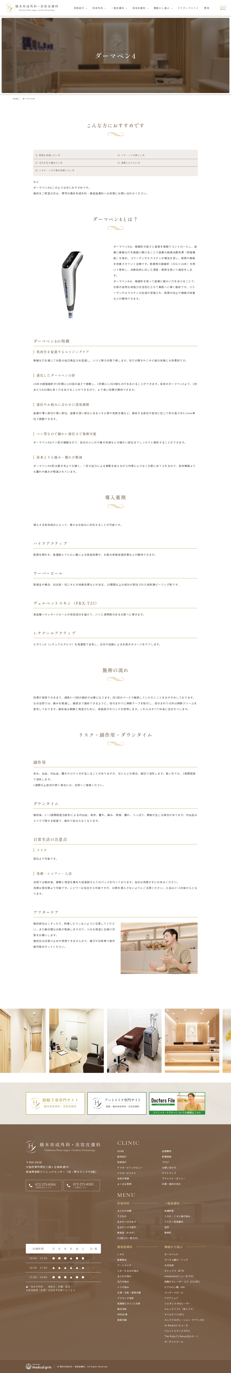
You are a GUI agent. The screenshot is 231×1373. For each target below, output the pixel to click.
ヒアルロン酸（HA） (175, 1287)
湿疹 (166, 1227)
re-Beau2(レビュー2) (176, 1325)
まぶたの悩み (124, 1276)
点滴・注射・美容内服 (129, 1292)
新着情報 (166, 1156)
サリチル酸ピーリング (176, 1259)
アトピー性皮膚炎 (173, 1221)
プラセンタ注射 (125, 1298)
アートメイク (124, 1265)
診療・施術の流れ (171, 1184)
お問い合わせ (169, 1167)
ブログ (165, 1162)
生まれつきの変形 (126, 1227)
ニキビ (120, 1254)
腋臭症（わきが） (126, 1232)
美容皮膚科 (139, 8)
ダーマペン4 (171, 1254)
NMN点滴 (122, 1314)
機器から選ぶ (162, 8)
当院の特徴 (123, 1178)
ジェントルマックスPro (177, 1330)
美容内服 (122, 1319)
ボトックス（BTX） (175, 1270)
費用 (206, 8)
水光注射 (169, 1265)
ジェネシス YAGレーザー (177, 1303)
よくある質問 (124, 1184)
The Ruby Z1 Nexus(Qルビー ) (181, 1336)
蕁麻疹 (167, 1232)
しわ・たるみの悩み (127, 1270)
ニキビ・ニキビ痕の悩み (177, 1216)
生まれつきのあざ (126, 1221)
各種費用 (166, 1151)
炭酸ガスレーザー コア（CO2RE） (182, 1281)
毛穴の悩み (123, 1281)
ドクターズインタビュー (130, 1167)
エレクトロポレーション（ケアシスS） (185, 1319)
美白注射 (122, 1309)
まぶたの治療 (124, 1210)
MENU (126, 1194)
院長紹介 (122, 1162)
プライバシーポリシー (174, 1178)
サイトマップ (169, 1173)
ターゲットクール (173, 1341)
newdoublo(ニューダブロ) (178, 1276)
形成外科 (97, 8)
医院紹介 (79, 8)
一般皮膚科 (117, 8)
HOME (16, 98)
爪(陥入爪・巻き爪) (127, 1238)
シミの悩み (123, 1287)
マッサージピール (173, 1292)
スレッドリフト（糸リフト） (179, 1309)
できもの (122, 1216)
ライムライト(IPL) (174, 1314)
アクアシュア (171, 1298)
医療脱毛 (122, 1259)
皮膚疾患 (169, 1210)
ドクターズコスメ (188, 8)
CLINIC (128, 1142)
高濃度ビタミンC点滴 (128, 1303)
